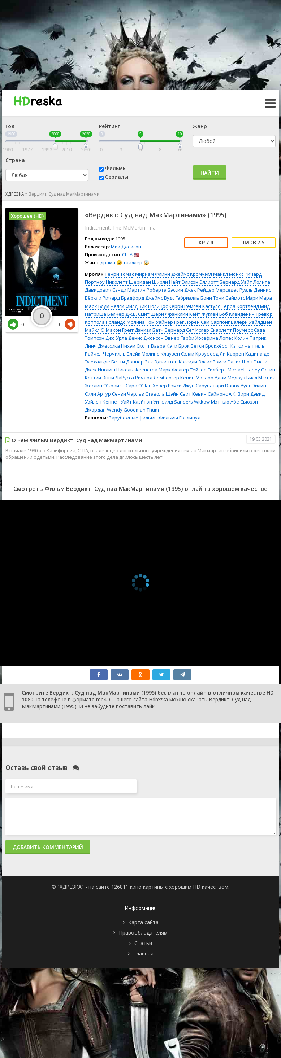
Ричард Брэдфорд (123, 298)
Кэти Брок (178, 346)
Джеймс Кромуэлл (191, 274)
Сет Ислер (197, 330)
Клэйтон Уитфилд (153, 402)
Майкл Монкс (228, 274)
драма (107, 262)
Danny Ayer (238, 385)
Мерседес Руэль (234, 290)
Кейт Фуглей (203, 314)
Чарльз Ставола (146, 394)
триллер (132, 262)
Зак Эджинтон (161, 361)
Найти (209, 172)
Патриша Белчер (104, 314)
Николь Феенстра (136, 369)
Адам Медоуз (230, 377)
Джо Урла (116, 338)
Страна (15, 160)
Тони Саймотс (229, 298)
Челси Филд (124, 306)
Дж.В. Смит (137, 314)
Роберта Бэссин (165, 290)
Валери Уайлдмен (251, 322)
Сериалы (116, 176)
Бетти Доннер (127, 361)
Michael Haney (244, 369)
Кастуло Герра (218, 306)
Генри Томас (119, 274)
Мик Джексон (126, 246)
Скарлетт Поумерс (231, 330)
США (127, 254)
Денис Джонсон (146, 338)
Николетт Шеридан (128, 282)
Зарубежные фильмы (133, 417)
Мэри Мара (259, 298)
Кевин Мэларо (196, 377)
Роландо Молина (125, 322)
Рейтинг (109, 126)
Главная (143, 953)
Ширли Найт (166, 282)
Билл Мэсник (260, 377)
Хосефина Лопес (214, 338)
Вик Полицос (153, 306)
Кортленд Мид (253, 306)
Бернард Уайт (236, 282)
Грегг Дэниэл (136, 330)
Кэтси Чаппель (247, 346)
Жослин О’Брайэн (105, 385)
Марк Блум (97, 306)
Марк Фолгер (174, 369)
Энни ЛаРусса (118, 377)
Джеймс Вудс (159, 298)
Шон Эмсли (255, 361)
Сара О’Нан (139, 385)
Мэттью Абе (225, 402)
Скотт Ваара (151, 346)
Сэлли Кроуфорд (200, 354)
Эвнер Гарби (179, 338)
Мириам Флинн (152, 274)
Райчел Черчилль (105, 354)
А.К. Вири (239, 394)
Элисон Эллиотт (200, 282)
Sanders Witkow (192, 402)
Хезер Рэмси (167, 385)
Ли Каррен (232, 354)
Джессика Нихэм (116, 346)
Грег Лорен (187, 322)
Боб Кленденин (237, 314)
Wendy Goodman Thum (133, 409)
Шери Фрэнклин (169, 314)
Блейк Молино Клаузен (153, 354)
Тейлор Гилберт (208, 369)
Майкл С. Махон (103, 330)
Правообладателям (143, 932)
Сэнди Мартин (129, 290)
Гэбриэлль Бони (194, 298)
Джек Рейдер (199, 290)
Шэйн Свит (178, 394)
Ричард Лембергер (157, 377)
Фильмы (116, 168)
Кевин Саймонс (210, 394)
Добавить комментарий (48, 847)
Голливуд (189, 417)
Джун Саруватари (203, 385)
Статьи (143, 943)
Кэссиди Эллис (195, 361)
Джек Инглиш (100, 369)
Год (10, 126)
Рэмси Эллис (227, 361)
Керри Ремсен (185, 306)
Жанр (200, 126)
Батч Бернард (168, 330)
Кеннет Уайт (117, 402)
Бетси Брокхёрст (210, 346)
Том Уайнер (159, 322)
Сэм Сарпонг (215, 322)
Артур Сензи (111, 394)
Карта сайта (143, 922)
